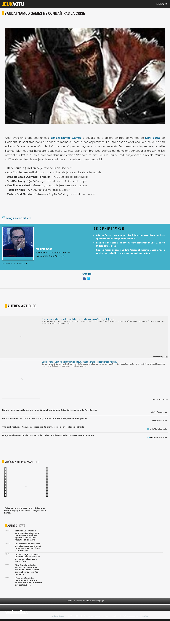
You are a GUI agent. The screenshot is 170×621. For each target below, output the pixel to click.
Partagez (86, 273)
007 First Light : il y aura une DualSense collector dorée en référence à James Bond (27, 557)
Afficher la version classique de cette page (85, 601)
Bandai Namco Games (65, 137)
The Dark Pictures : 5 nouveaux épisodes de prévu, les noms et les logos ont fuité (43, 427)
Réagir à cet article (17, 218)
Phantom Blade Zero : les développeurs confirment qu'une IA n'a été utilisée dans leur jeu (28, 547)
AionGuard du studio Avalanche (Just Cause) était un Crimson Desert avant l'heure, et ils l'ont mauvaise (27, 569)
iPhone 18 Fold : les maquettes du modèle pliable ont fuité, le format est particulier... (28, 581)
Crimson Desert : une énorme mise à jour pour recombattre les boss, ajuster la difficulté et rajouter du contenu (27, 535)
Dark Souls (152, 137)
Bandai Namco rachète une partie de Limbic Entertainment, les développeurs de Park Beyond (49, 410)
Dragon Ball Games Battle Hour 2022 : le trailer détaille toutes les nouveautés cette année (48, 435)
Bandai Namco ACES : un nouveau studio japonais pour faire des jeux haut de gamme (44, 418)
